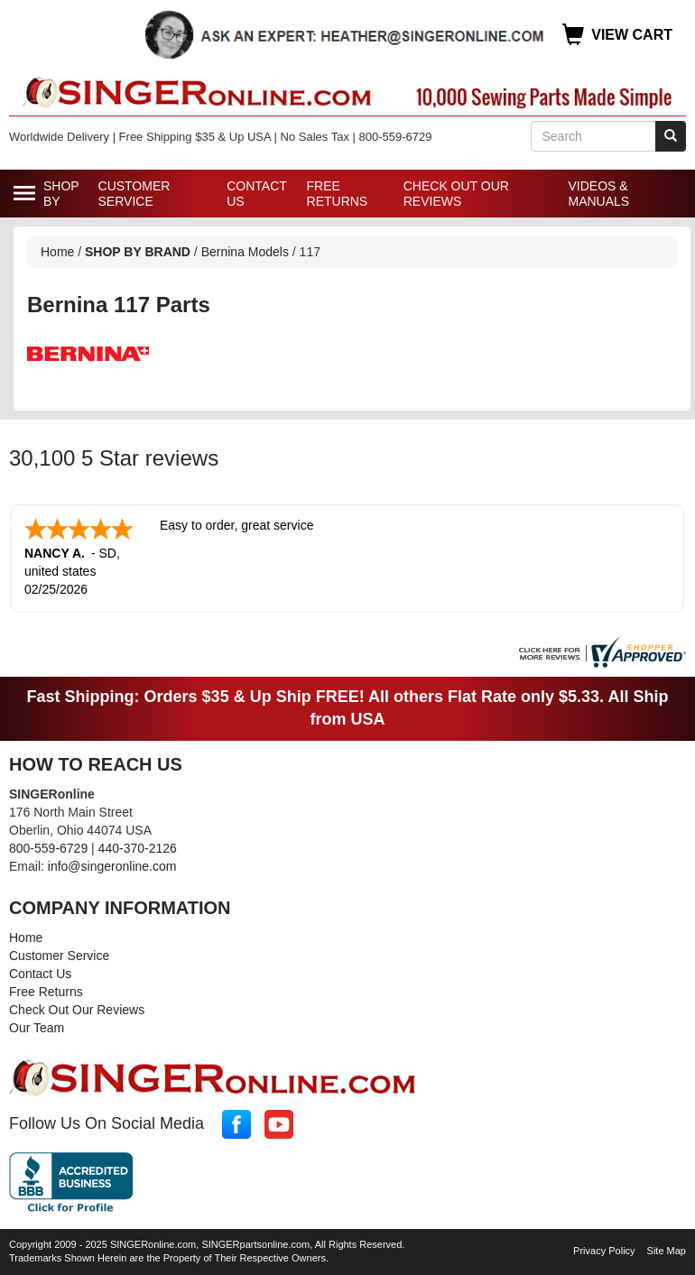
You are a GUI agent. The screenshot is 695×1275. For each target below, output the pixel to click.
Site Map (666, 1250)
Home (57, 252)
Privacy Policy (604, 1250)
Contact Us (256, 193)
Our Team (36, 1028)
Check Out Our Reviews (456, 193)
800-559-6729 (48, 848)
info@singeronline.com (112, 866)
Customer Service (134, 193)
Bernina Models (245, 252)
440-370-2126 (137, 848)
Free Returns (337, 193)
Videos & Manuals (598, 193)
